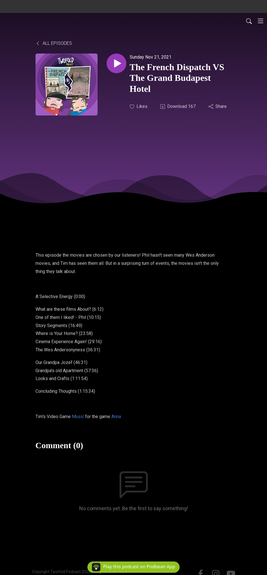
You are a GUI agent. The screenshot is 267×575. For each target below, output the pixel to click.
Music (78, 416)
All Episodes (54, 43)
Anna (116, 416)
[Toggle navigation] (260, 20)
